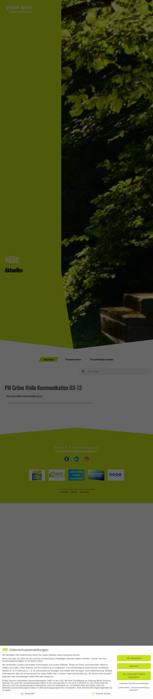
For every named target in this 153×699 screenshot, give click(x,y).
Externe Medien (101, 694)
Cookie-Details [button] (124, 689)
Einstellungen (22, 677)
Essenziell (27, 694)
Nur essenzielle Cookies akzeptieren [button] (134, 677)
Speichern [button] (134, 667)
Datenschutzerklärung (77, 675)
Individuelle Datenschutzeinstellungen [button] (134, 685)
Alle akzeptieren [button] (133, 659)
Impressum (134, 691)
